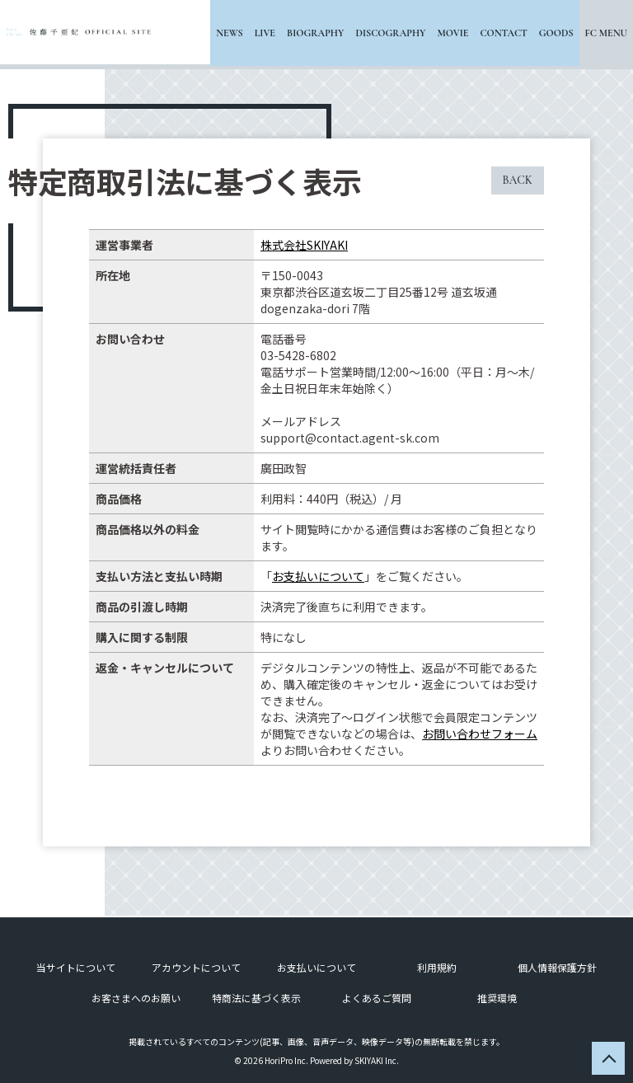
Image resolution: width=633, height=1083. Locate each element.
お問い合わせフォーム (479, 733)
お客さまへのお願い (136, 996)
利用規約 (437, 966)
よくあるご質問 (376, 996)
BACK (517, 180)
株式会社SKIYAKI (304, 245)
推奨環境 (497, 996)
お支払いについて (318, 576)
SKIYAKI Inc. (376, 1059)
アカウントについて (196, 966)
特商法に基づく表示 (256, 996)
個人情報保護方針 (557, 966)
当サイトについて (75, 966)
